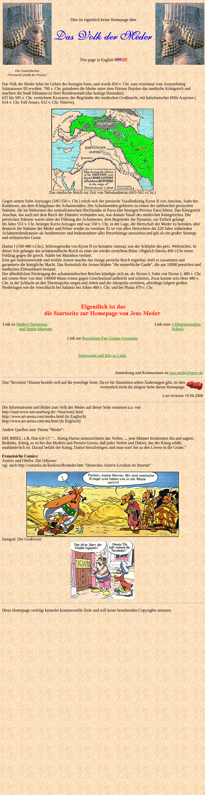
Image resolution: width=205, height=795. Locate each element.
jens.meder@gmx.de (186, 373)
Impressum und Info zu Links (102, 355)
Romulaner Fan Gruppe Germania (110, 338)
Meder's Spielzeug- (32, 324)
